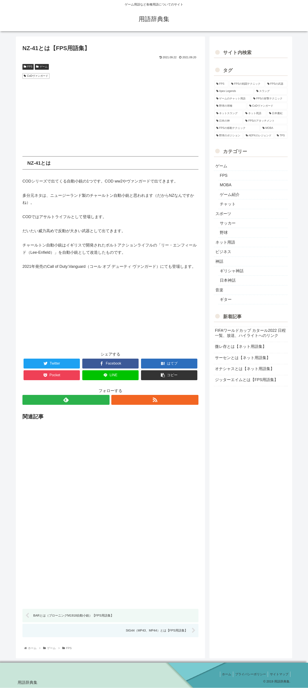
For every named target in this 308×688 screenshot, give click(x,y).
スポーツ (223, 214)
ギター (226, 299)
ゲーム (42, 66)
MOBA (225, 185)
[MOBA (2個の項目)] (273, 128)
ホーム (224, 674)
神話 (219, 261)
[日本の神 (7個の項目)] (228, 121)
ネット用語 (225, 242)
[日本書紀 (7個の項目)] (277, 113)
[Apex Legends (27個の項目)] (233, 91)
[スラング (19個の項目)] (270, 91)
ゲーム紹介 (230, 194)
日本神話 (228, 280)
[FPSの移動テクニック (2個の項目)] (237, 128)
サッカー (228, 223)
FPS (28, 66)
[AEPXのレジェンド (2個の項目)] (259, 135)
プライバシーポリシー (249, 674)
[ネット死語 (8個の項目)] (254, 113)
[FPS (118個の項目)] (221, 84)
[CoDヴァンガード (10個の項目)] (267, 106)
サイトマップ (279, 674)
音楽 (219, 290)
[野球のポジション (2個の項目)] (228, 135)
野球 (224, 232)
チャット (228, 204)
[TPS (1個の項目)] (281, 135)
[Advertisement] (110, 113)
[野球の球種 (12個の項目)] (230, 106)
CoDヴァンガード (36, 75)
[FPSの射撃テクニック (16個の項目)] (269, 98)
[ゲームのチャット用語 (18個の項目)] (232, 98)
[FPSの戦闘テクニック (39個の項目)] (246, 84)
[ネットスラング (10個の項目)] (228, 113)
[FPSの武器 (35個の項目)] (276, 84)
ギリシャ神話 (232, 271)
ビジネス (223, 252)
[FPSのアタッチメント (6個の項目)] (265, 121)
